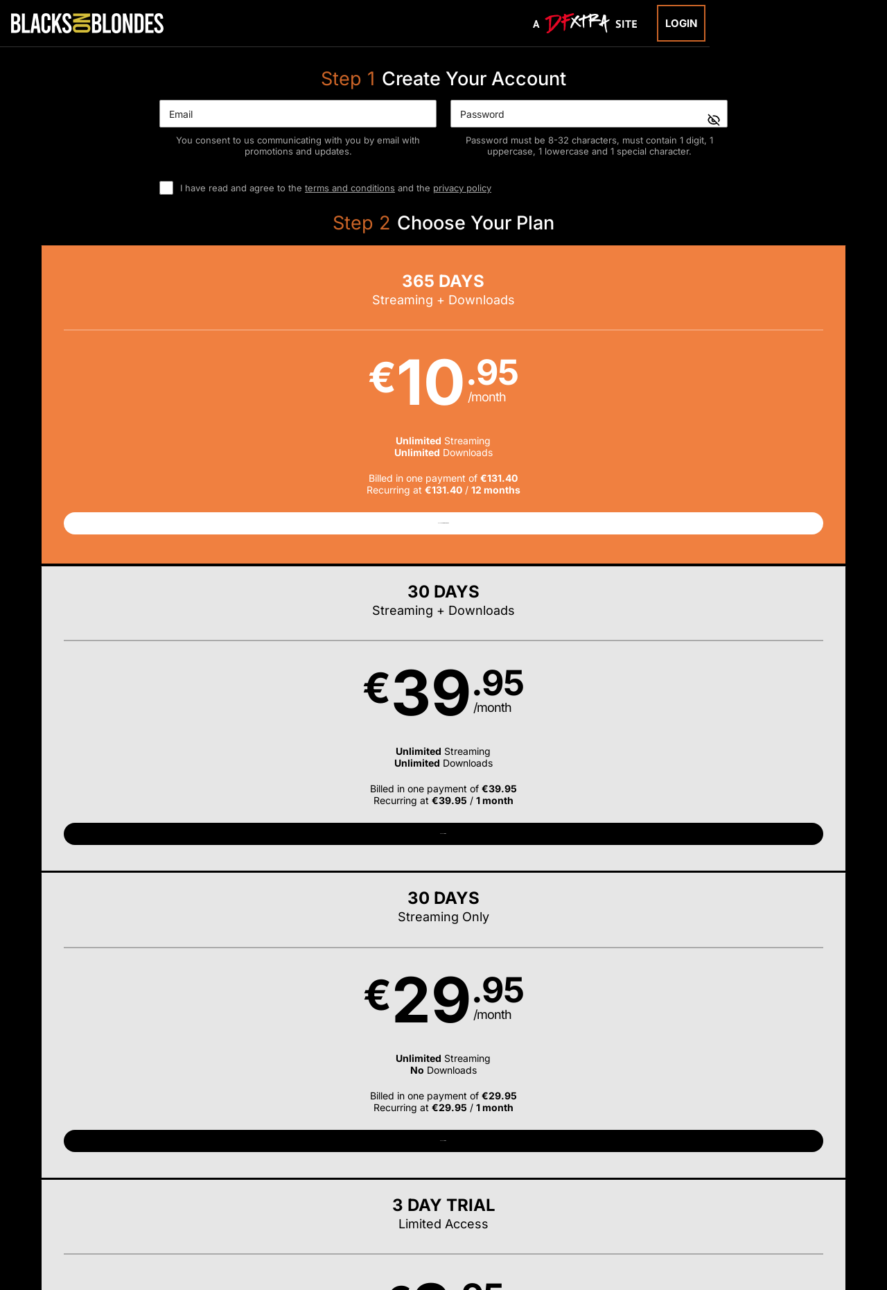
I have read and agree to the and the (335, 187)
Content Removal (744, 1201)
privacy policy (462, 187)
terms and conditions (350, 187)
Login (681, 23)
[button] (124, 411)
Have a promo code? (780, 752)
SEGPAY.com (550, 1201)
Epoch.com (175, 1201)
